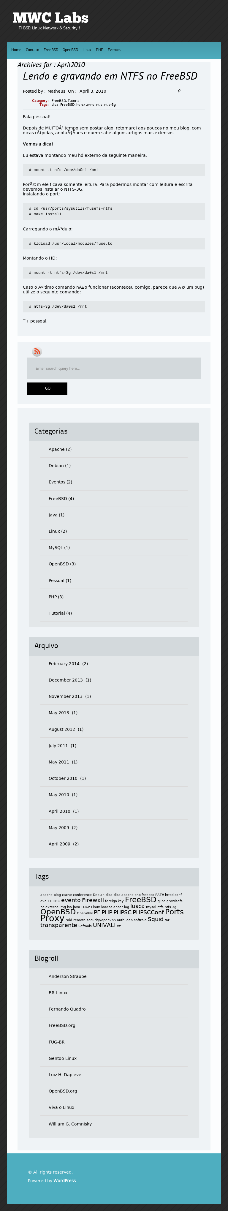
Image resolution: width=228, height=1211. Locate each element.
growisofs (175, 901)
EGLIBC (54, 901)
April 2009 (59, 844)
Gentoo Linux (63, 1058)
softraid (140, 920)
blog (57, 895)
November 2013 (66, 696)
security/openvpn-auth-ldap (110, 920)
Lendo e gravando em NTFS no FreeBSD (110, 77)
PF (97, 912)
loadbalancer (112, 907)
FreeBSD (51, 50)
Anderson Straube (68, 976)
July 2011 (58, 745)
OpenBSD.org (63, 1091)
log (126, 907)
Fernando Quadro (67, 1009)
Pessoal (56, 580)
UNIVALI (104, 925)
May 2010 (59, 794)
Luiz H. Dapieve (65, 1074)
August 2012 (62, 729)
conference (82, 895)
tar (167, 920)
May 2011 (59, 762)
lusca (137, 906)
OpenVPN (85, 913)
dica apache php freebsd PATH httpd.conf (148, 895)
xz (119, 926)
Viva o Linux (61, 1107)
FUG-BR (57, 1042)
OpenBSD (70, 50)
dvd (43, 901)
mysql (151, 907)
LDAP (85, 907)
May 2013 (59, 712)
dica (55, 105)
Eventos (114, 50)
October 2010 (63, 778)
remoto (79, 920)
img (63, 907)
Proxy (52, 918)
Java (53, 515)
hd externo (85, 105)
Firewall (93, 900)
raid (69, 920)
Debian (56, 465)
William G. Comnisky (70, 1124)
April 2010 (59, 811)
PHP (99, 50)
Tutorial (74, 101)
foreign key (114, 901)
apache (46, 895)
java (76, 907)
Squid (156, 919)
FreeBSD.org (62, 1025)
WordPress (64, 1180)
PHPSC (122, 912)
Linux (87, 50)
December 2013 (66, 680)
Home (16, 50)
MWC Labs (50, 19)
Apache (57, 449)
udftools (85, 926)
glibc (161, 901)
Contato (32, 50)
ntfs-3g (110, 105)
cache (67, 895)
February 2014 (64, 663)
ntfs (99, 105)
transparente (58, 925)
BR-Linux (58, 992)
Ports (174, 912)
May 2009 (59, 827)
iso (69, 907)
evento (71, 900)
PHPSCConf (148, 912)
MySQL (56, 547)
